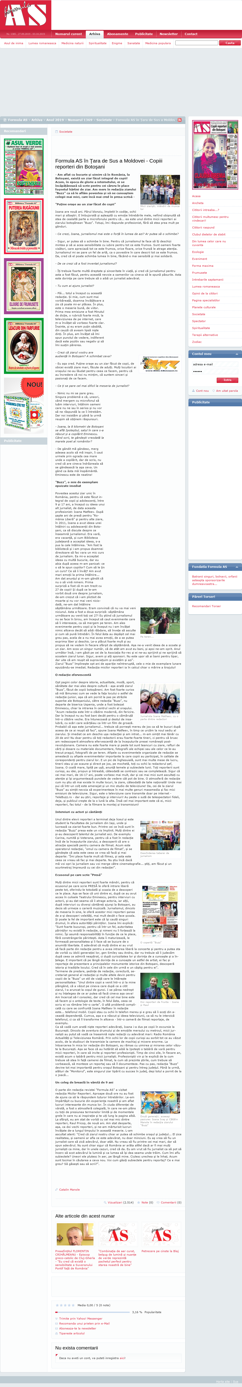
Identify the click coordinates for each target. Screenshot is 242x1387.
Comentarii (171, 1202)
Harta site (223, 1381)
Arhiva (94, 34)
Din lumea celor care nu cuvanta (209, 243)
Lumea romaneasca (42, 43)
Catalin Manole (69, 1189)
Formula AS (18, 120)
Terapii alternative (205, 334)
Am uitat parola (227, 390)
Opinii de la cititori (205, 293)
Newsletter (169, 34)
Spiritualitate (98, 43)
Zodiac (197, 341)
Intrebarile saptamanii (207, 279)
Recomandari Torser (206, 606)
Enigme (117, 43)
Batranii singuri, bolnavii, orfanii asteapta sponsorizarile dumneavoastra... (214, 580)
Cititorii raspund (203, 227)
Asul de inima (13, 43)
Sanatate (133, 43)
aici (122, 1358)
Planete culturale (204, 307)
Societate (104, 120)
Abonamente (117, 34)
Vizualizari (121, 1202)
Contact (191, 34)
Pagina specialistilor (206, 300)
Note (147, 1202)
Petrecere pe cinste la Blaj (161, 1237)
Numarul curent (68, 34)
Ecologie (198, 251)
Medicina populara (158, 43)
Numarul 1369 (80, 120)
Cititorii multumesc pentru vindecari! (210, 218)
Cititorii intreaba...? (205, 209)
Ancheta (198, 203)
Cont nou (202, 390)
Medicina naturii (72, 43)
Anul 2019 (55, 120)
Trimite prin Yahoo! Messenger (80, 1318)
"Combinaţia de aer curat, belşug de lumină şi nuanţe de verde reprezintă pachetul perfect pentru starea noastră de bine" (118, 1244)
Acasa (196, 196)
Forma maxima (202, 265)
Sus (235, 1381)
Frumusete (199, 272)
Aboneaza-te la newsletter (77, 1328)
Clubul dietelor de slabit (208, 234)
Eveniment (199, 258)
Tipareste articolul (72, 1333)
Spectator (199, 321)
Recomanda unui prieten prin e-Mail (84, 1323)
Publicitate (144, 34)
